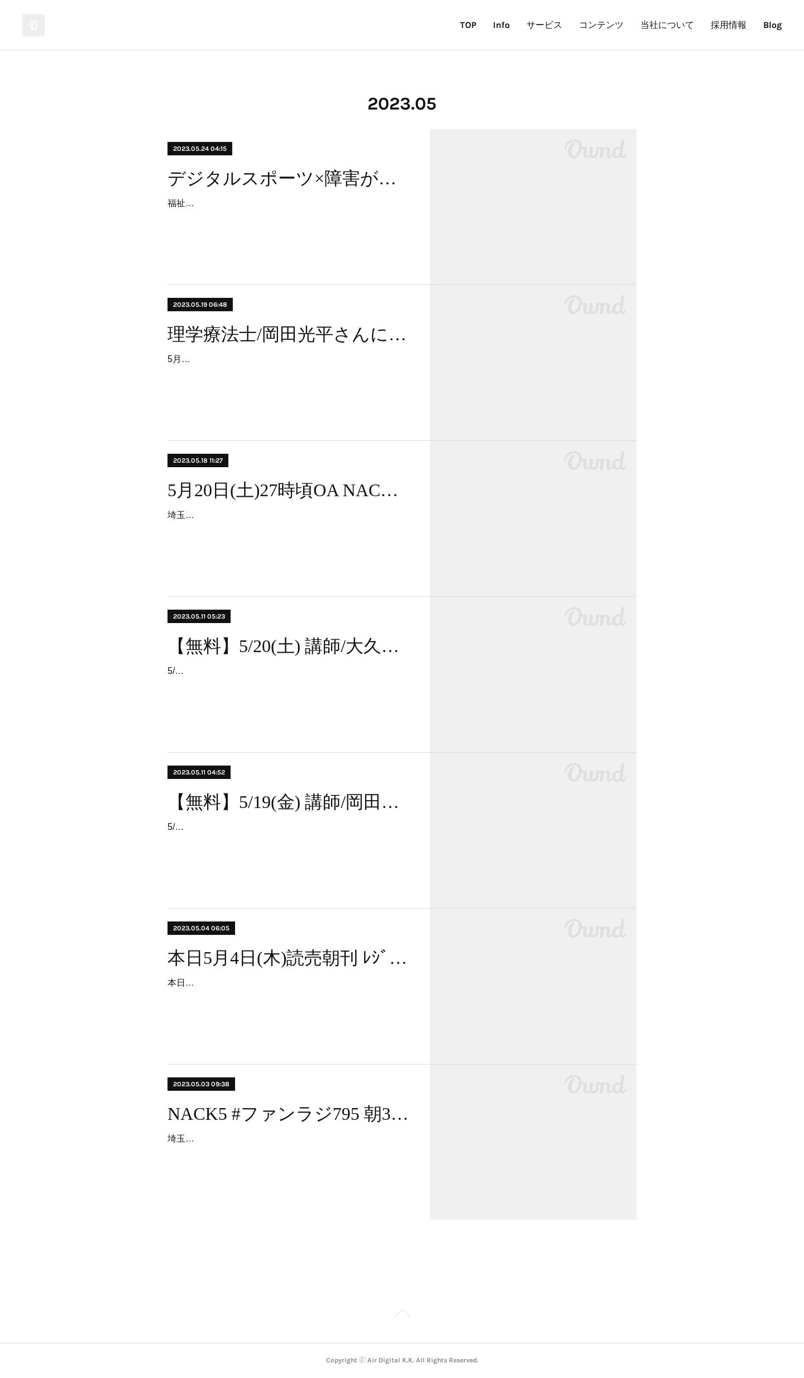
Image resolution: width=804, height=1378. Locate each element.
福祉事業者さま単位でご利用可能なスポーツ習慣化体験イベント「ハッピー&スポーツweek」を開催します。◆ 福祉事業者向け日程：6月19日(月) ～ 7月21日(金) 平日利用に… (288, 219)
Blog (772, 25)
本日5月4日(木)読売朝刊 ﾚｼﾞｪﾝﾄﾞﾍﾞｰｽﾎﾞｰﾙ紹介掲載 (289, 958)
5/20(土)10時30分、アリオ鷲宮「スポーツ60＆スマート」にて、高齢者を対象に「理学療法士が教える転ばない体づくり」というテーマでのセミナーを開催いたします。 (288, 687)
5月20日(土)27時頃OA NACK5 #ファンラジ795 (289, 490)
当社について (667, 25)
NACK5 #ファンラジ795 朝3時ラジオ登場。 (289, 1114)
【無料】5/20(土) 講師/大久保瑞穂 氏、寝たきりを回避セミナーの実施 (289, 646)
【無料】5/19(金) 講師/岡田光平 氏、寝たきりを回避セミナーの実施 (289, 802)
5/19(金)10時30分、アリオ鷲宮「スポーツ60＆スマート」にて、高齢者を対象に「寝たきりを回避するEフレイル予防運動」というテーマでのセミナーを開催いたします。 (288, 843)
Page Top (402, 1315)
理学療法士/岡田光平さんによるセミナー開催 (289, 334)
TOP (468, 25)
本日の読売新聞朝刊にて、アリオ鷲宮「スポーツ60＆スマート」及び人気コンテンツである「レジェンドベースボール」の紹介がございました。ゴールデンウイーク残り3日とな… (289, 999)
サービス (544, 25)
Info (501, 25)
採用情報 (728, 25)
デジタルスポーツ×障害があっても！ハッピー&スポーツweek (289, 178)
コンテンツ (601, 25)
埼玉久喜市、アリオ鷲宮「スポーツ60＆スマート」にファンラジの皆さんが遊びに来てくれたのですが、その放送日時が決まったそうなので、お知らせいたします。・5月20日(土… (289, 531)
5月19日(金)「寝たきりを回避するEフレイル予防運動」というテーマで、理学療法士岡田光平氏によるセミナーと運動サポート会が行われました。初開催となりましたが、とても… (288, 375)
